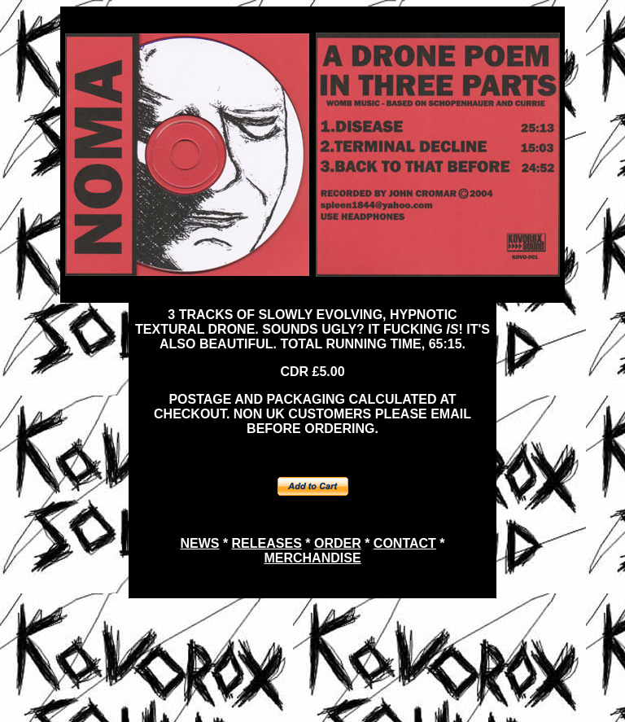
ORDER (337, 543)
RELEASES (267, 543)
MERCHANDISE (312, 558)
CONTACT (405, 543)
